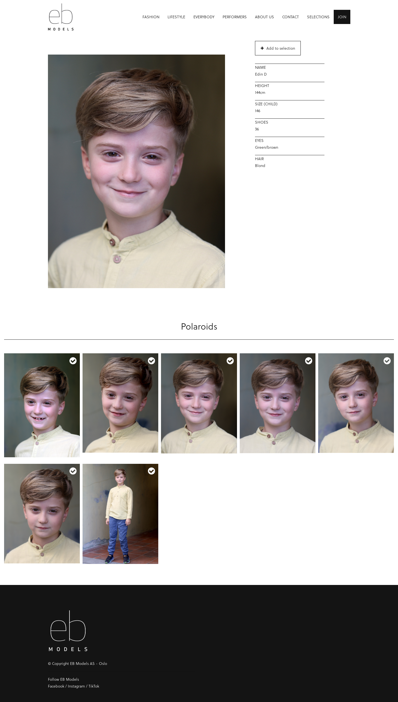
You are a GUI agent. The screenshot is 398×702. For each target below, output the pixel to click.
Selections (318, 18)
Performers (235, 18)
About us (264, 18)
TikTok (94, 686)
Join (342, 18)
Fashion (150, 18)
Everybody (203, 18)
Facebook (56, 686)
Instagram (76, 686)
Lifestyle (176, 18)
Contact (290, 18)
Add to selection (278, 48)
